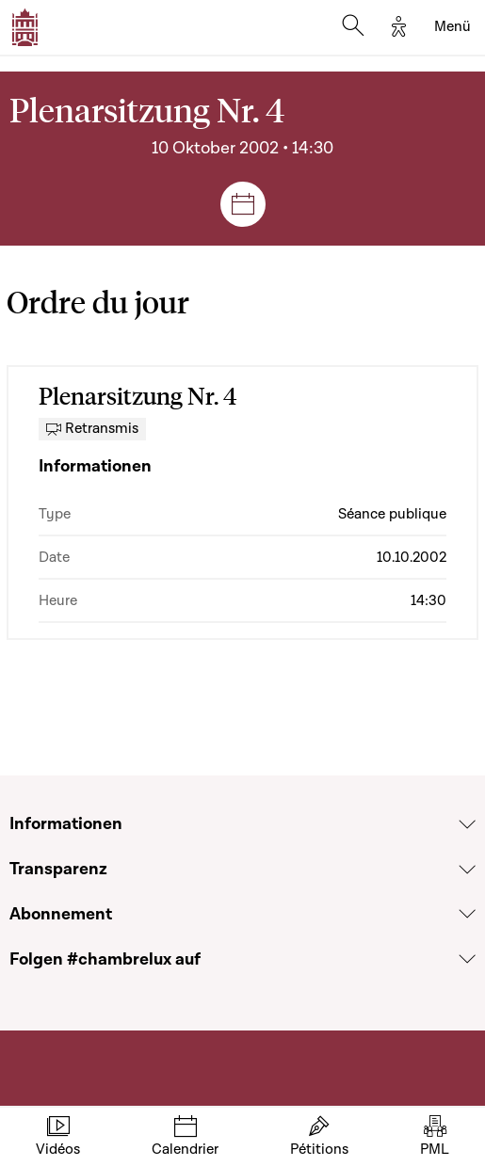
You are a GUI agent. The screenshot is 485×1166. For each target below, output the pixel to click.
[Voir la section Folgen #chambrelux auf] (467, 958)
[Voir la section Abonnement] (467, 913)
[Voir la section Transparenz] (467, 869)
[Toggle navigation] (452, 27)
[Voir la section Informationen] (467, 824)
